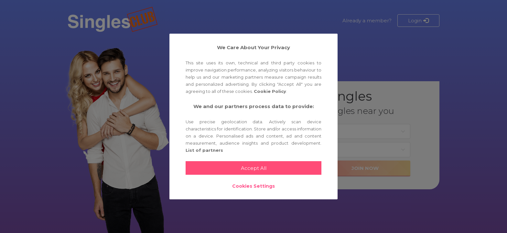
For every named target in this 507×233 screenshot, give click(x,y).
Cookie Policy (270, 91)
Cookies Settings (253, 186)
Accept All (253, 168)
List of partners (204, 150)
